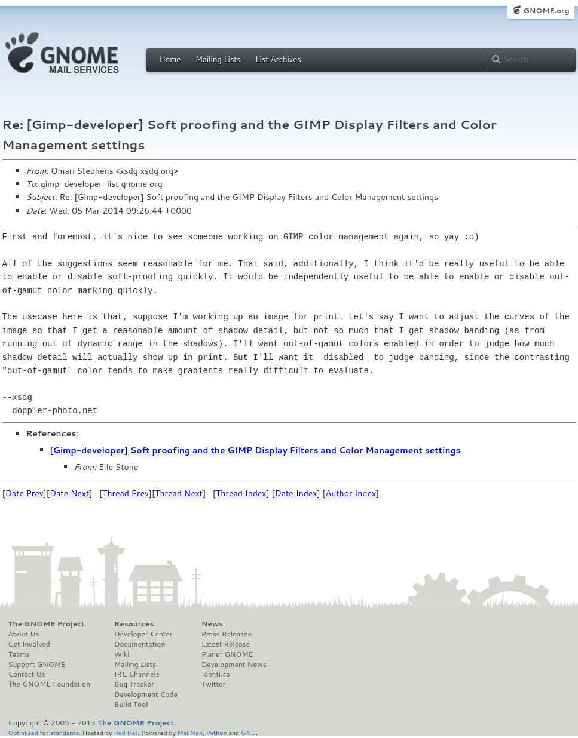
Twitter (213, 684)
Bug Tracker (134, 684)
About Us (23, 634)
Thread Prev (125, 493)
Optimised (23, 732)
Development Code (146, 694)
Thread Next (179, 493)
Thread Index (241, 493)
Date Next (69, 493)
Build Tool (131, 704)
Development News (234, 664)
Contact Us (26, 674)
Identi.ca (215, 674)
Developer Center (143, 634)
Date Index (296, 493)
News (212, 624)
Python (216, 732)
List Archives (278, 59)
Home (170, 59)
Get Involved (29, 644)
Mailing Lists (218, 59)
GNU (248, 732)
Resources (134, 624)
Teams (19, 654)
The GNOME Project (46, 624)
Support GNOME (37, 664)
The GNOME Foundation (49, 684)
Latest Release (225, 644)
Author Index (351, 493)
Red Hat (125, 732)
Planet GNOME (227, 654)
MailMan (190, 732)
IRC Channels (137, 674)
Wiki (121, 654)
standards (64, 732)
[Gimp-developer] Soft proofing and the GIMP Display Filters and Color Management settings (255, 450)
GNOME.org (546, 10)
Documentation (139, 644)
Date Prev (24, 493)
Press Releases (226, 634)
